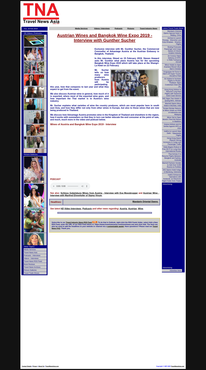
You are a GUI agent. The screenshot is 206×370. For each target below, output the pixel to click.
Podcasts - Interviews (32, 255)
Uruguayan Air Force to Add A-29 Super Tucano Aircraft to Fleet (172, 74)
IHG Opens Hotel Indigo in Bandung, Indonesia (172, 171)
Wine (140, 209)
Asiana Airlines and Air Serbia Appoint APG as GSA (172, 126)
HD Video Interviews (71, 209)
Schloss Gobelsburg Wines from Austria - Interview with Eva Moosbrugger (99, 193)
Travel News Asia (30, 253)
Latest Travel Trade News (173, 28)
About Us (41, 366)
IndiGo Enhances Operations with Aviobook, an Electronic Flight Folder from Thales (171, 178)
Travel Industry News (148, 28)
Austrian (132, 209)
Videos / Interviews (102, 28)
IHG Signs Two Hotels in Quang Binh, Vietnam (171, 100)
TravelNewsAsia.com (52, 366)
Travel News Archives (32, 267)
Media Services (81, 28)
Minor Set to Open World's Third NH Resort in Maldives (172, 119)
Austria (123, 209)
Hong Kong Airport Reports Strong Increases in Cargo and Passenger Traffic (172, 141)
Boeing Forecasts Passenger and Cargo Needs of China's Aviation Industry (172, 50)
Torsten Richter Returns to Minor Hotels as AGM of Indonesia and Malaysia (172, 111)
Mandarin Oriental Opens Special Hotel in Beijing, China (172, 33)
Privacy (35, 366)
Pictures (130, 28)
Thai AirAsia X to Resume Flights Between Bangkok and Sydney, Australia (171, 157)
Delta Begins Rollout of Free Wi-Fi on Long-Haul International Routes (171, 149)
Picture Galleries (31, 154)
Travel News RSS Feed (33, 261)
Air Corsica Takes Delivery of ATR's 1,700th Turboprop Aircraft (174, 59)
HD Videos (28, 33)
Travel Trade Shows (31, 273)
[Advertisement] (127, 13)
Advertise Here (175, 271)
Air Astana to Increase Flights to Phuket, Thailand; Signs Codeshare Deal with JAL (172, 83)
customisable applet (115, 226)
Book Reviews (29, 264)
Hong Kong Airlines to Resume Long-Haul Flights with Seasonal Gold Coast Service (172, 93)
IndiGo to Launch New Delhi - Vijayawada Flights (172, 133)
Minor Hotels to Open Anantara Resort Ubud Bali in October (172, 67)
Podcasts (118, 28)
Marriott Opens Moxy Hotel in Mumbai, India (172, 104)
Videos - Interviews (31, 258)
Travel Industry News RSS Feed (79, 222)
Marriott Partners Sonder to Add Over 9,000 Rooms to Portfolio (171, 165)
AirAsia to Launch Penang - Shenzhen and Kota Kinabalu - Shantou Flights (171, 41)
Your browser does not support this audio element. (70, 186)
